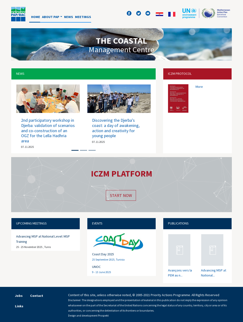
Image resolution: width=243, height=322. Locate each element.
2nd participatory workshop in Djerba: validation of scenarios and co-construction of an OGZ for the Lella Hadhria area (48, 130)
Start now (121, 195)
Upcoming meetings (31, 223)
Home (35, 17)
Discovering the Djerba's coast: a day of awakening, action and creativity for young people (116, 127)
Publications (178, 223)
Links (19, 306)
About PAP (50, 17)
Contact (36, 296)
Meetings (83, 17)
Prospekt (103, 315)
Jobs (19, 296)
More (199, 86)
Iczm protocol (180, 73)
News (68, 17)
